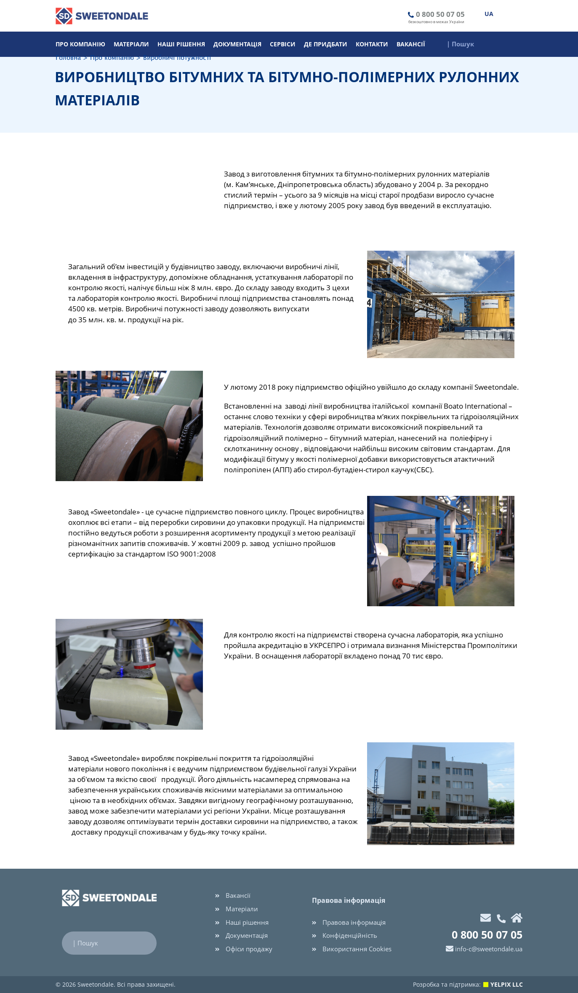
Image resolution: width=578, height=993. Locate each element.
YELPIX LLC (506, 984)
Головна (68, 58)
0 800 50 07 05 (440, 14)
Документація (237, 44)
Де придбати (325, 44)
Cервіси (283, 44)
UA (489, 14)
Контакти (372, 44)
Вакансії (411, 44)
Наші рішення (181, 44)
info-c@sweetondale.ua (488, 949)
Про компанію (80, 44)
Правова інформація (349, 922)
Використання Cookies (352, 949)
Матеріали (131, 44)
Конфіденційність (344, 935)
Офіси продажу (243, 949)
